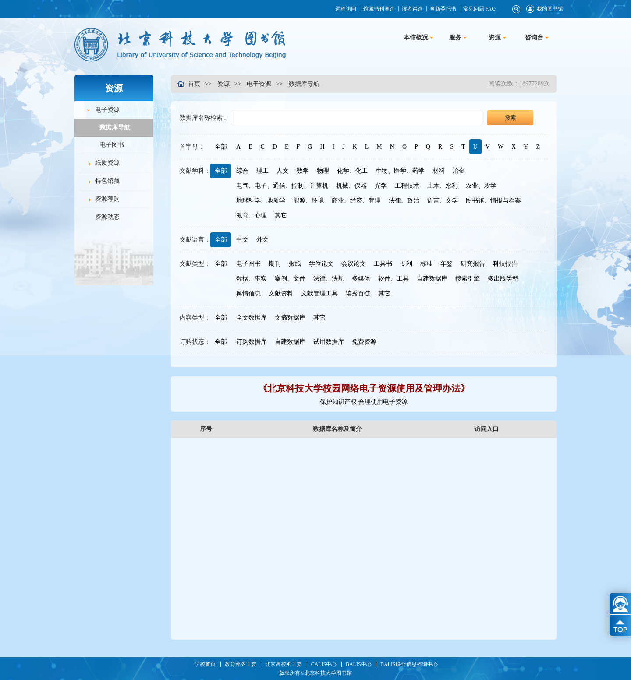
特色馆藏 (107, 181)
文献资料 (281, 293)
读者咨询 (411, 9)
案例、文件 (290, 278)
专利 (406, 263)
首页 (194, 83)
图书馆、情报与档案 (493, 200)
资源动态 (107, 217)
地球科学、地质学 (260, 200)
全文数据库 (251, 317)
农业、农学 (481, 185)
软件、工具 (393, 278)
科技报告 (505, 263)
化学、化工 (352, 170)
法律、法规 (328, 278)
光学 (381, 185)
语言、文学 (442, 200)
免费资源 (364, 341)
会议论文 (353, 263)
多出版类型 (503, 278)
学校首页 (205, 664)
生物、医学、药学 (400, 170)
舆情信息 (248, 293)
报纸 (295, 263)
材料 (438, 170)
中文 (242, 239)
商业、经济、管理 (356, 200)
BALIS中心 (359, 664)
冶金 (459, 170)
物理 (323, 170)
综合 (242, 170)
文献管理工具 (319, 293)
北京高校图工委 (283, 664)
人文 (283, 170)
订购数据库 (251, 341)
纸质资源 (107, 163)
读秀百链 (358, 293)
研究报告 (473, 263)
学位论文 (321, 263)
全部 (220, 146)
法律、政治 (404, 200)
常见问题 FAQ (479, 9)
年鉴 (446, 263)
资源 (223, 83)
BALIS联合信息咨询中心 (409, 664)
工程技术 (407, 185)
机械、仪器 (351, 185)
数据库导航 (114, 127)
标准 (426, 263)
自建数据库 (432, 278)
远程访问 (345, 9)
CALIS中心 (324, 664)
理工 (262, 170)
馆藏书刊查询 (378, 9)
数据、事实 (251, 278)
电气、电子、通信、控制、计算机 (282, 185)
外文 (262, 239)
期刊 (275, 263)
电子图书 (111, 145)
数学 (303, 170)
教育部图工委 (240, 664)
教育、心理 (251, 215)
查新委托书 (442, 9)
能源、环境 (308, 200)
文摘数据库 (290, 317)
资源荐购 (107, 199)
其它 (281, 215)
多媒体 (361, 278)
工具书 (383, 263)
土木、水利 (442, 185)
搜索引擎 (467, 278)
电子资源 (107, 110)
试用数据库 (328, 341)
